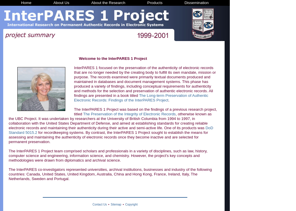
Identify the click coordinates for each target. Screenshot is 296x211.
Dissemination (196, 3)
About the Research (108, 3)
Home (26, 3)
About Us (61, 3)
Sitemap (116, 204)
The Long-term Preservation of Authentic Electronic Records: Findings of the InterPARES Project (141, 97)
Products (155, 3)
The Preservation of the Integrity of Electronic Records (129, 114)
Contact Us (99, 204)
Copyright (131, 204)
